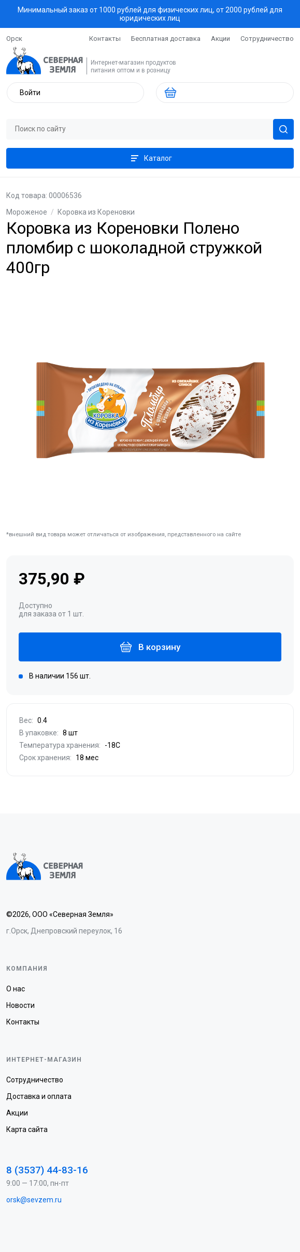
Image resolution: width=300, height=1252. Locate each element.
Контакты (105, 38)
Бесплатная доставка (166, 38)
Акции (220, 38)
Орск (14, 38)
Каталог (150, 158)
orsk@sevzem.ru (34, 1200)
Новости (20, 1005)
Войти (30, 92)
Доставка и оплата (39, 1096)
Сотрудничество (267, 38)
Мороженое (26, 212)
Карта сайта (27, 1129)
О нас (15, 989)
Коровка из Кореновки (96, 212)
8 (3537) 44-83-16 (47, 1170)
